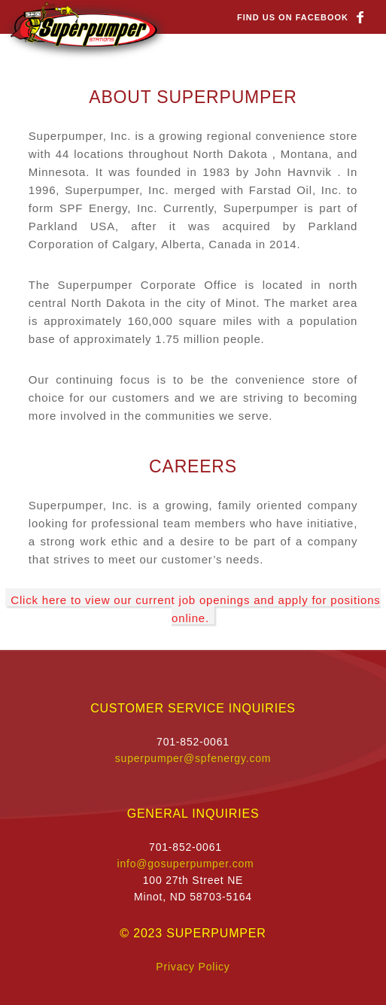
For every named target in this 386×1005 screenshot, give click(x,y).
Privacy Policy (192, 967)
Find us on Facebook (292, 17)
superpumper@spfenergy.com (193, 758)
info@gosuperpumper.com (185, 864)
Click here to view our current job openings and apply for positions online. (195, 609)
